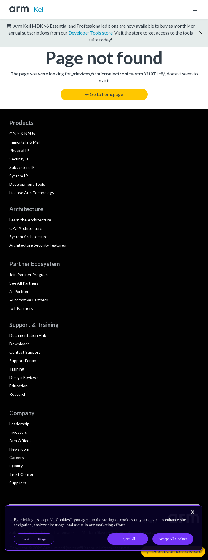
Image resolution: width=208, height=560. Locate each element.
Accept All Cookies (173, 539)
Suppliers (17, 482)
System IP (18, 175)
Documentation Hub (27, 335)
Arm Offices (20, 440)
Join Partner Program (28, 274)
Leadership (19, 423)
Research (17, 394)
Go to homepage (104, 94)
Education (18, 385)
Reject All (127, 539)
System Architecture (28, 236)
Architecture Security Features (37, 245)
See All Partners (24, 283)
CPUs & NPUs (22, 133)
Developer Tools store (90, 32)
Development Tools (27, 184)
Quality (16, 465)
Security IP (19, 158)
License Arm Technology (31, 192)
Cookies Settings (34, 539)
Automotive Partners (28, 299)
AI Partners (20, 291)
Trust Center (21, 474)
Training (16, 368)
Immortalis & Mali (24, 142)
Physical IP (19, 150)
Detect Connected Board (174, 551)
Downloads (19, 343)
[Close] (192, 512)
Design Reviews (23, 377)
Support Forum (22, 360)
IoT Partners (21, 308)
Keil (39, 9)
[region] (103, 528)
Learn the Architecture (30, 219)
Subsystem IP (22, 167)
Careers (16, 457)
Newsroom (19, 449)
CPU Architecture (25, 228)
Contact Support (24, 352)
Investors (18, 432)
